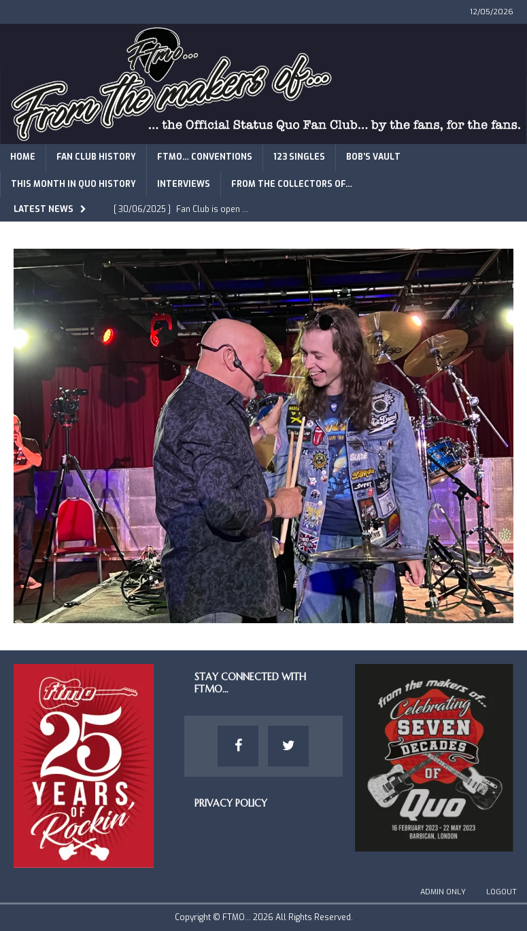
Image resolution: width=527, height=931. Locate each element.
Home (22, 157)
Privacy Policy (230, 803)
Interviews (183, 184)
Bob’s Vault (373, 157)
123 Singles (299, 157)
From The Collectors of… (291, 184)
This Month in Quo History (73, 184)
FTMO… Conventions (204, 157)
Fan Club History (96, 157)
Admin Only (443, 892)
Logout (501, 892)
